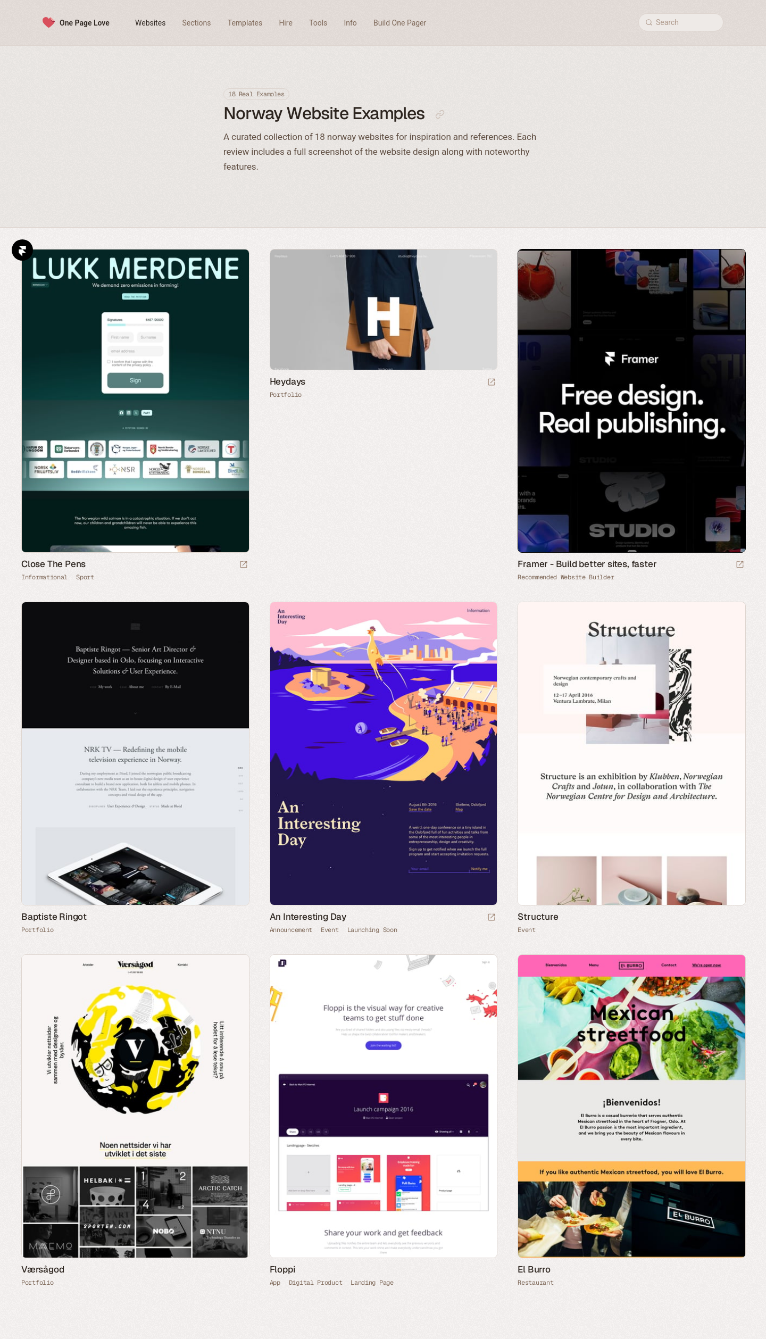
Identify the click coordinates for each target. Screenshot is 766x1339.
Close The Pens (53, 564)
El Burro (534, 1269)
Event (330, 930)
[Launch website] (243, 565)
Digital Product (316, 1282)
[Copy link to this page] (439, 114)
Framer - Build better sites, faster (587, 564)
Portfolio (286, 395)
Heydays (288, 381)
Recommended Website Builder (566, 577)
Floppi (282, 1269)
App (275, 1282)
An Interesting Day (308, 916)
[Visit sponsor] (740, 565)
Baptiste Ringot (54, 916)
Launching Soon (372, 930)
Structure (538, 916)
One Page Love (85, 23)
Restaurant (535, 1282)
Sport (85, 577)
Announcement (291, 930)
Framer (22, 250)
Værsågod (42, 1269)
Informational (44, 577)
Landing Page (372, 1282)
